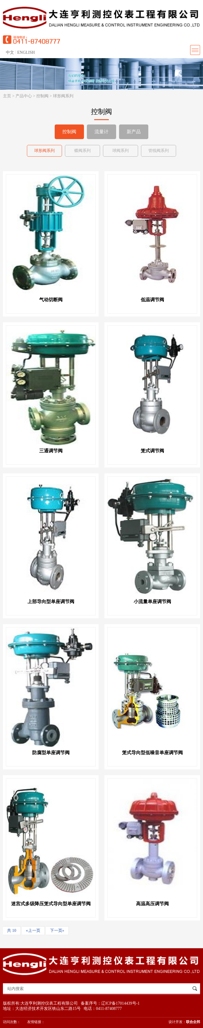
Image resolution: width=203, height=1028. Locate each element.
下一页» (57, 930)
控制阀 (42, 96)
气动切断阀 (51, 299)
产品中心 (24, 96)
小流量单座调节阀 (152, 601)
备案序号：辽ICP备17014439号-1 (110, 1003)
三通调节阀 (51, 450)
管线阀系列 (158, 150)
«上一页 (33, 930)
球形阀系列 (63, 96)
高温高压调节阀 (152, 903)
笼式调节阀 (152, 450)
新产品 (134, 131)
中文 (10, 52)
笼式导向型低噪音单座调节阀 (152, 752)
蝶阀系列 (82, 150)
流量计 (101, 131)
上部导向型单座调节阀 (50, 601)
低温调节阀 (152, 299)
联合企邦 (193, 1022)
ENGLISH (26, 52)
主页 (7, 96)
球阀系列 (120, 150)
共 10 (11, 930)
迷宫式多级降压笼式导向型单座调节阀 (51, 903)
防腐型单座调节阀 (51, 752)
